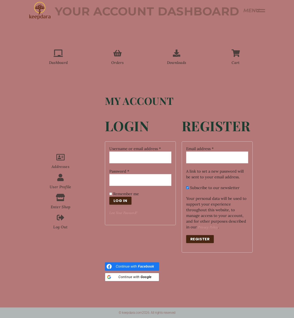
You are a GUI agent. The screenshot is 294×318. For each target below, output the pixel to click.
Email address (207, 148)
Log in (120, 200)
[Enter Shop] (60, 197)
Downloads (176, 62)
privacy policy (208, 227)
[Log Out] (60, 217)
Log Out (60, 227)
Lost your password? (123, 212)
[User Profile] (60, 177)
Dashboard (58, 62)
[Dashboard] (58, 53)
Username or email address (140, 148)
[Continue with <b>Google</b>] (132, 277)
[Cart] (235, 53)
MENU (251, 10)
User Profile (60, 186)
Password (127, 171)
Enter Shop (60, 206)
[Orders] (117, 53)
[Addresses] (60, 157)
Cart (236, 62)
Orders (117, 62)
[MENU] (261, 10)
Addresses (60, 166)
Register (200, 239)
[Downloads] (176, 53)
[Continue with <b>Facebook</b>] (132, 266)
